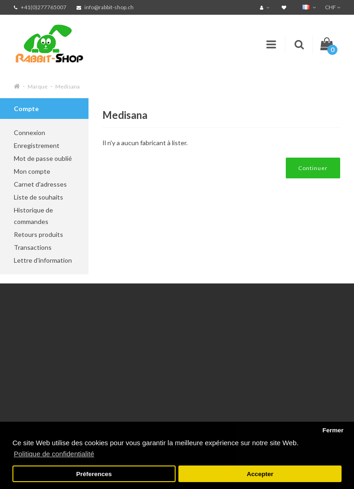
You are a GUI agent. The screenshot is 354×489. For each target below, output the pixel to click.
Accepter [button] (260, 474)
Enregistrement (36, 145)
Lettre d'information (43, 260)
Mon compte (32, 171)
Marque (37, 86)
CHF (332, 7)
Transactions (33, 247)
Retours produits (38, 234)
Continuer (313, 168)
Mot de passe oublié (43, 158)
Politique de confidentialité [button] (54, 454)
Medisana (67, 86)
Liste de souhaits (38, 197)
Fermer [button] (332, 430)
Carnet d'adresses (40, 184)
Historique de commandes (33, 215)
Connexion (29, 132)
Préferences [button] (94, 474)
